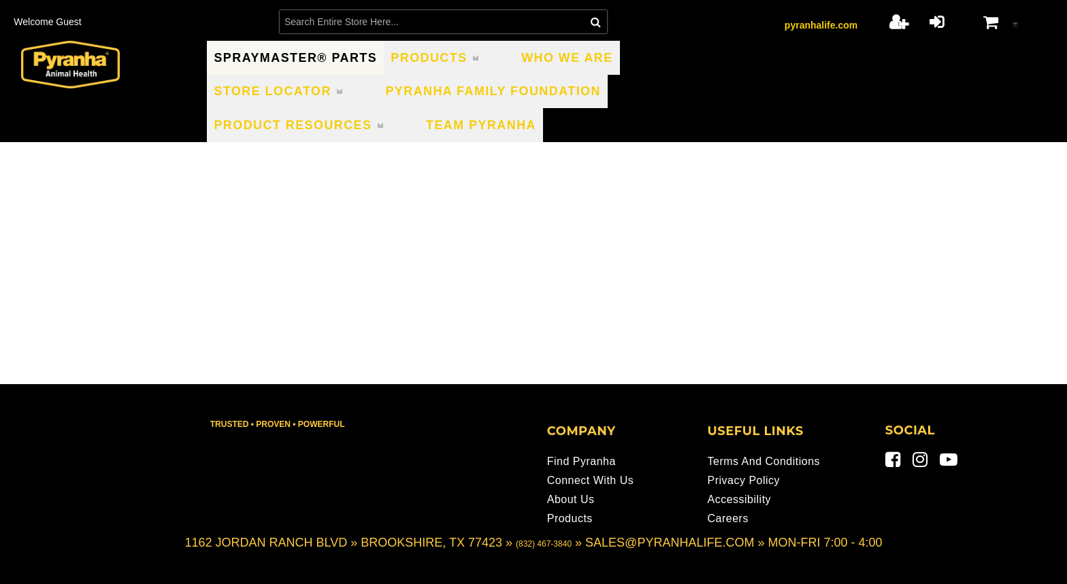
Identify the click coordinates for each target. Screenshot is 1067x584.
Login (936, 21)
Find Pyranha (581, 461)
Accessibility (739, 499)
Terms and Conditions (763, 461)
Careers (727, 518)
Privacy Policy (743, 480)
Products (570, 518)
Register (898, 21)
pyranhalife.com (821, 25)
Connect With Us (590, 480)
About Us (571, 499)
